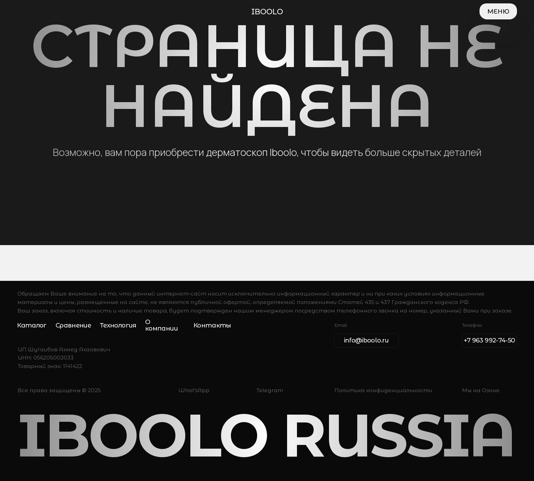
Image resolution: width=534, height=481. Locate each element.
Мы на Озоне (481, 390)
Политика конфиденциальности (383, 390)
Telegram (269, 390)
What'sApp (193, 390)
